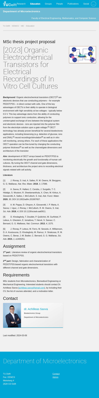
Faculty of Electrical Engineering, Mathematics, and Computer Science (64, 18)
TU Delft (6, 26)
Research (21, 4)
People (59, 4)
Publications (73, 4)
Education (35, 4)
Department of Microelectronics (21, 11)
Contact (56, 374)
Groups (48, 4)
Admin (55, 377)
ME (22, 26)
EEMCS (15, 26)
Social (86, 4)
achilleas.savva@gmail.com (31, 288)
